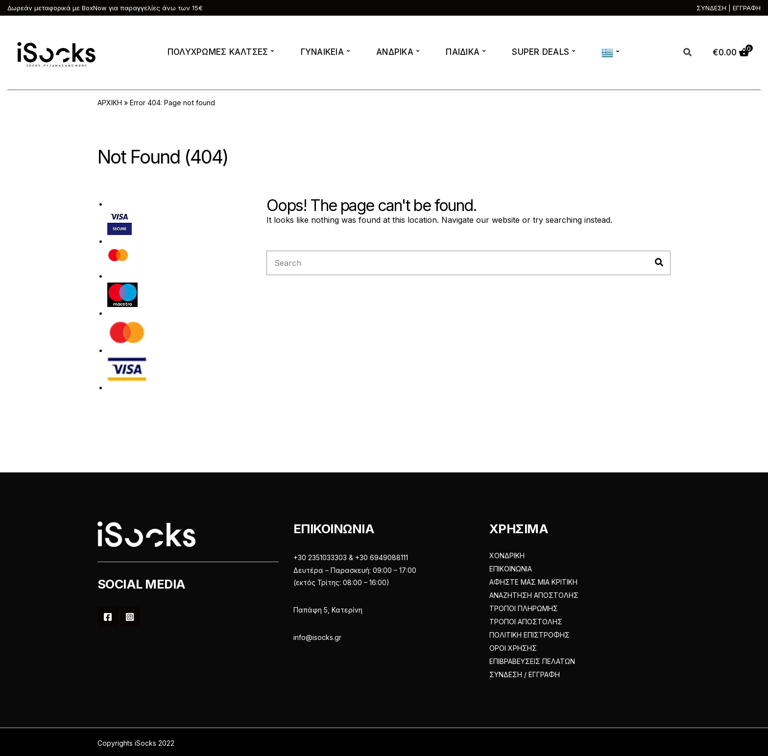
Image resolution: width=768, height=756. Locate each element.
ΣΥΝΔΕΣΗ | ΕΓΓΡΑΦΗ (728, 8)
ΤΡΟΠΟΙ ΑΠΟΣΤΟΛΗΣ (525, 621)
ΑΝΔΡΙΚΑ (394, 52)
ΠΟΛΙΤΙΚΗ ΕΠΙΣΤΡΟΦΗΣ (529, 635)
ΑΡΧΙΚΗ (109, 102)
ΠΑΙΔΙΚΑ (463, 52)
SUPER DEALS (540, 52)
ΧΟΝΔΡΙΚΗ (507, 555)
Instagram (130, 617)
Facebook (107, 617)
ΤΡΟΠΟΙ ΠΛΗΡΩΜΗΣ (523, 608)
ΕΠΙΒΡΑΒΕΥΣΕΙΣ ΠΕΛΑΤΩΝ (532, 661)
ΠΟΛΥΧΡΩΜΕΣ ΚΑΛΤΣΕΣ (218, 52)
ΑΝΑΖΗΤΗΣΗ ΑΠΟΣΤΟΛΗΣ (533, 595)
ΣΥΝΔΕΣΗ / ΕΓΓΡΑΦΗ (524, 674)
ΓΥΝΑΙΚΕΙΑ (322, 52)
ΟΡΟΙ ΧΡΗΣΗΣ (513, 648)
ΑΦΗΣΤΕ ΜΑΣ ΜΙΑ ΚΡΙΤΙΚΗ (533, 582)
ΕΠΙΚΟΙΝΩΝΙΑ (510, 569)
